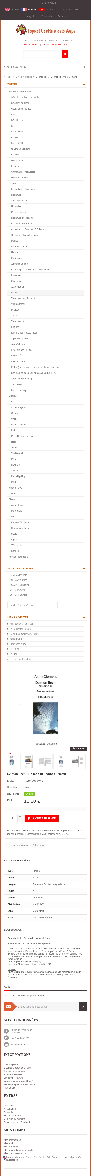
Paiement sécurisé (13, 1074)
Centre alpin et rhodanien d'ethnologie (30, 269)
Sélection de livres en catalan (25, 97)
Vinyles (14, 470)
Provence (16, 275)
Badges (15, 551)
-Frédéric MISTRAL (20, 585)
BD (12, 126)
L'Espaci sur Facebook (21, 659)
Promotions (9, 1112)
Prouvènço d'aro (18, 644)
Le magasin (29, 16)
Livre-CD (15, 465)
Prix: (9, 800)
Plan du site (10, 1088)
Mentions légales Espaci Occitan (20, 1084)
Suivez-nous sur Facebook (17, 1122)
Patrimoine (16, 258)
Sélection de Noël (20, 103)
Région (14, 459)
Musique (15, 241)
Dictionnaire (17, 160)
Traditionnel (17, 453)
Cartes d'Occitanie (20, 522)
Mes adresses (11, 1146)
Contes (14, 137)
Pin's (13, 516)
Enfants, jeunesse (20, 424)
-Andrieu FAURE (18, 575)
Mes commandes (12, 1140)
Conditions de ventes (14, 1071)
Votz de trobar (18, 304)
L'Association (46, 16)
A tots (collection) (19, 200)
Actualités (62, 16)
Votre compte (31, 45)
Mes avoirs (9, 1143)
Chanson (15, 413)
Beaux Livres (17, 131)
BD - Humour (17, 120)
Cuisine (15, 154)
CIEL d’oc (14, 649)
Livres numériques (20, 390)
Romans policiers (19, 212)
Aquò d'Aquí (16, 639)
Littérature (16, 195)
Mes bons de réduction (15, 1153)
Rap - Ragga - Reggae (22, 436)
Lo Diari (13, 654)
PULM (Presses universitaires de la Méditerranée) (36, 367)
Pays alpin (16, 281)
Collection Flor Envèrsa (22, 223)
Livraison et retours (13, 1078)
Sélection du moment (20, 91)
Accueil (7, 77)
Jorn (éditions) (18, 344)
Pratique (15, 309)
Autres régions (18, 287)
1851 (13, 183)
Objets (12, 499)
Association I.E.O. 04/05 (22, 624)
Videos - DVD (15, 488)
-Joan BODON (17, 590)
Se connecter (59, 45)
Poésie (28, 77)
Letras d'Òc (16, 355)
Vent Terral (16, 384)
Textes (14, 447)
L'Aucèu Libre (18, 361)
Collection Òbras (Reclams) (24, 235)
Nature (14, 252)
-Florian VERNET (18, 580)
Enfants (15, 166)
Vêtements (16, 545)
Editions (15, 327)
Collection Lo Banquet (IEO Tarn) (27, 229)
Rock (13, 442)
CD (12, 401)
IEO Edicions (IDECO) (22, 350)
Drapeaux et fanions (21, 528)
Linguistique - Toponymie (23, 189)
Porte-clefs (16, 511)
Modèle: (11, 781)
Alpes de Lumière (20, 338)
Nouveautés (10, 1109)
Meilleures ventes (12, 1115)
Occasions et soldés (21, 108)
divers (14, 534)
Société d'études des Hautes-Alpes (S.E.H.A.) (33, 373)
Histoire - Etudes (19, 177)
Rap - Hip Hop (18, 476)
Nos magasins (11, 1064)
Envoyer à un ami (19, 845)
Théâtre (15, 315)
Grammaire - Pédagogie (23, 172)
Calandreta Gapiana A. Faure (24, 634)
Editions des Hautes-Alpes (24, 332)
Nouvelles (16, 206)
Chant (14, 419)
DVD (13, 493)
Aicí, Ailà (19, 948)
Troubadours (17, 321)
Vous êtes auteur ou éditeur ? (18, 1081)
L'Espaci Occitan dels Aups (17, 1067)
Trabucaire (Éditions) (21, 378)
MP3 (13, 482)
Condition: (12, 787)
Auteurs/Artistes (20, 568)
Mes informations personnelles (19, 1150)
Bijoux (14, 539)
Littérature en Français (22, 218)
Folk (13, 430)
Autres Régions (18, 407)
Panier (45, 45)
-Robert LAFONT (18, 595)
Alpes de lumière (19, 264)
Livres (19, 77)
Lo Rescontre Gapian (20, 629)
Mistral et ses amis (20, 246)
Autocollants (17, 505)
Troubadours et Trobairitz (23, 298)
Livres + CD (17, 143)
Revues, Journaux (18, 556)
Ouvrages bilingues (20, 149)
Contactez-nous (71, 9)
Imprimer (39, 845)
